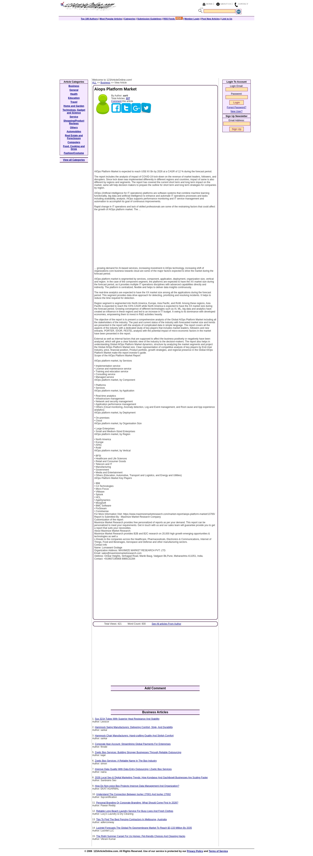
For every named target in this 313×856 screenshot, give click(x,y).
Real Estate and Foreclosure (74, 137)
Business (105, 82)
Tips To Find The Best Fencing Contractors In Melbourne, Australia (131, 819)
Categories (129, 19)
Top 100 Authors (89, 19)
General (73, 90)
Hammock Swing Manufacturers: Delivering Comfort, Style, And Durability (134, 727)
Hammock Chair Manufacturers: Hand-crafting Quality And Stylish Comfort (134, 735)
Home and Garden (73, 106)
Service (74, 116)
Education (74, 98)
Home (209, 4)
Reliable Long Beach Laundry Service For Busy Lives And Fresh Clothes (134, 811)
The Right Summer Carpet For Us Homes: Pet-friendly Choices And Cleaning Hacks (140, 836)
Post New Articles (210, 19)
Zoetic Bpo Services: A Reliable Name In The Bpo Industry (126, 760)
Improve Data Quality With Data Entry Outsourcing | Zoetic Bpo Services (133, 769)
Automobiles (74, 131)
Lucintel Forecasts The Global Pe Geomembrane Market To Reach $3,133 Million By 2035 (144, 827)
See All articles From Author (166, 623)
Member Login (191, 19)
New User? (236, 111)
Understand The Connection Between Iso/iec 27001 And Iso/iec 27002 (133, 794)
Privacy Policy (195, 851)
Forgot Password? (236, 107)
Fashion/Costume (74, 153)
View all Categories (74, 160)
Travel (73, 102)
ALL (94, 82)
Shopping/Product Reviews (73, 122)
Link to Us (227, 19)
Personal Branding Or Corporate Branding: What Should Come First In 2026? (137, 802)
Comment (116, 101)
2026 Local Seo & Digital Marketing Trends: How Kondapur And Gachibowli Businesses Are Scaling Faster (151, 777)
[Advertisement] (156, 48)
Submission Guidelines (149, 19)
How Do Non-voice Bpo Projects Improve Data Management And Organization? (137, 786)
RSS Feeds (173, 19)
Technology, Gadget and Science (73, 111)
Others (74, 127)
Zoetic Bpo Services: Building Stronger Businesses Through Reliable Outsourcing (138, 752)
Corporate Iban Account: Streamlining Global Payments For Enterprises (133, 744)
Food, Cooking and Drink (74, 148)
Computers (73, 142)
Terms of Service (218, 851)
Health (74, 94)
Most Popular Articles (111, 19)
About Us (225, 4)
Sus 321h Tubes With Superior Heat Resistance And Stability (127, 718)
